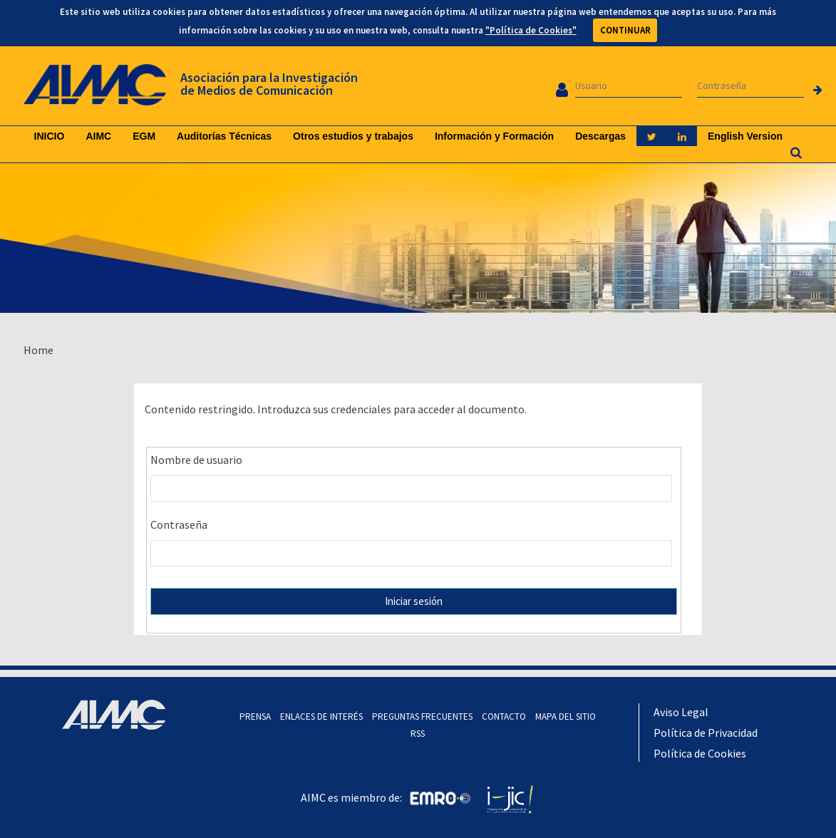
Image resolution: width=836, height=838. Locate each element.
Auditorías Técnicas (224, 136)
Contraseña (178, 524)
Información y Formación (494, 136)
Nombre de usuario (196, 459)
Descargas (600, 136)
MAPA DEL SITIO (565, 716)
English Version (745, 136)
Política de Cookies (700, 753)
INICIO (49, 136)
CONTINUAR (625, 30)
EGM (144, 136)
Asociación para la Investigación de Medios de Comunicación (269, 83)
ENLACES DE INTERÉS (321, 716)
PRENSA (255, 716)
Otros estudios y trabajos (353, 136)
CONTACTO (504, 716)
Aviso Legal (681, 712)
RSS (418, 734)
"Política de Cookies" (531, 30)
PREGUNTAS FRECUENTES (422, 716)
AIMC (98, 136)
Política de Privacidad (706, 732)
